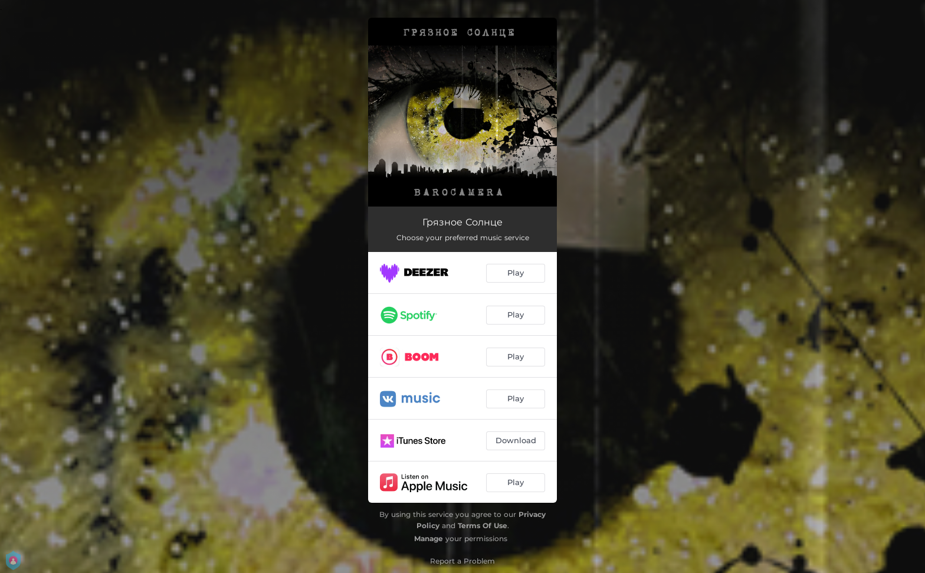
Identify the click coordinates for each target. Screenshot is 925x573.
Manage (428, 538)
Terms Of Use (482, 525)
